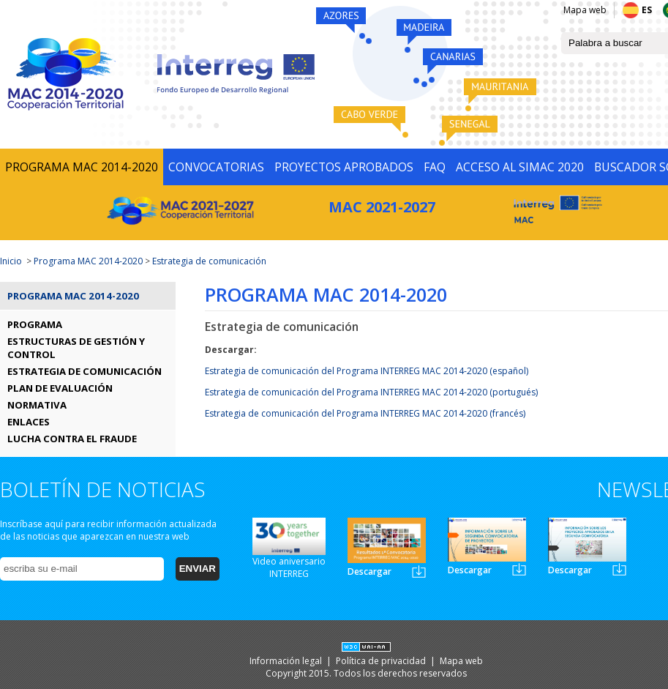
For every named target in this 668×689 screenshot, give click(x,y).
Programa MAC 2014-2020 (88, 261)
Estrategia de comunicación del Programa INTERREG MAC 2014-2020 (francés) (365, 413)
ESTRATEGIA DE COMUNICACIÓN (84, 371)
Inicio (11, 261)
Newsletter (419, 571)
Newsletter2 (519, 569)
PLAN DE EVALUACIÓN (60, 388)
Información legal (286, 661)
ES (647, 10)
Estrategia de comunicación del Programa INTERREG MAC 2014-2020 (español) (366, 371)
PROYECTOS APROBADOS (343, 167)
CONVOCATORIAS (216, 167)
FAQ (435, 167)
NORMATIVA (37, 404)
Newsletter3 (619, 569)
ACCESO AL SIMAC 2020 (520, 167)
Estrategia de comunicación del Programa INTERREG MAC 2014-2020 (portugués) (371, 392)
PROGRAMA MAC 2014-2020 (81, 167)
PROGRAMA (34, 324)
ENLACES (28, 421)
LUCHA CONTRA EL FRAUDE (72, 438)
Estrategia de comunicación (209, 261)
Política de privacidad (382, 661)
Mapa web (585, 10)
